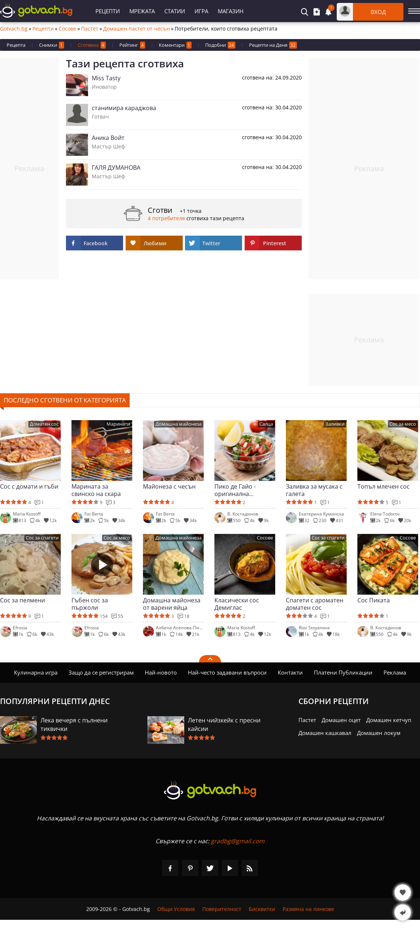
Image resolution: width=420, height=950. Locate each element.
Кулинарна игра (35, 672)
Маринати (118, 424)
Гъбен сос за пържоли (89, 604)
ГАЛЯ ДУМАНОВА (116, 167)
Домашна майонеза (178, 424)
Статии (174, 11)
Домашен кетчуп (388, 720)
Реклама (395, 672)
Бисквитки (262, 908)
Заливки (334, 424)
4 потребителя (166, 218)
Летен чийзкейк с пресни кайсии (224, 724)
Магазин (231, 11)
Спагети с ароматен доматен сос (314, 604)
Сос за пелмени (22, 600)
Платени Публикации (343, 672)
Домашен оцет (341, 720)
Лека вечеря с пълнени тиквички (74, 724)
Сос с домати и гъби (29, 486)
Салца (266, 424)
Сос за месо (402, 424)
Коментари (175, 45)
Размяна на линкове (308, 908)
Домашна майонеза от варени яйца (171, 604)
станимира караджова (124, 108)
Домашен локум (378, 732)
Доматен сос (44, 424)
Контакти (290, 672)
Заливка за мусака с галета (314, 490)
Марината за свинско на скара (96, 490)
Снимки (51, 45)
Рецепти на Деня (273, 45)
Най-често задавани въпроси (227, 672)
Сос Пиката (373, 600)
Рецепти (107, 11)
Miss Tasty (106, 78)
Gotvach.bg (14, 29)
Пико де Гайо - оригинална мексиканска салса (241, 490)
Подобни (220, 45)
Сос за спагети (42, 538)
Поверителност (221, 908)
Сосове (67, 29)
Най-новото (161, 672)
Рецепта (16, 45)
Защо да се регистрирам (101, 672)
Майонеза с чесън (169, 486)
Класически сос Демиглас (236, 604)
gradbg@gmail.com (238, 841)
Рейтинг (132, 45)
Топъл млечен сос (383, 486)
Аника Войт (108, 138)
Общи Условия (176, 908)
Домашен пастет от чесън (136, 29)
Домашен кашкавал (324, 732)
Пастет (89, 29)
